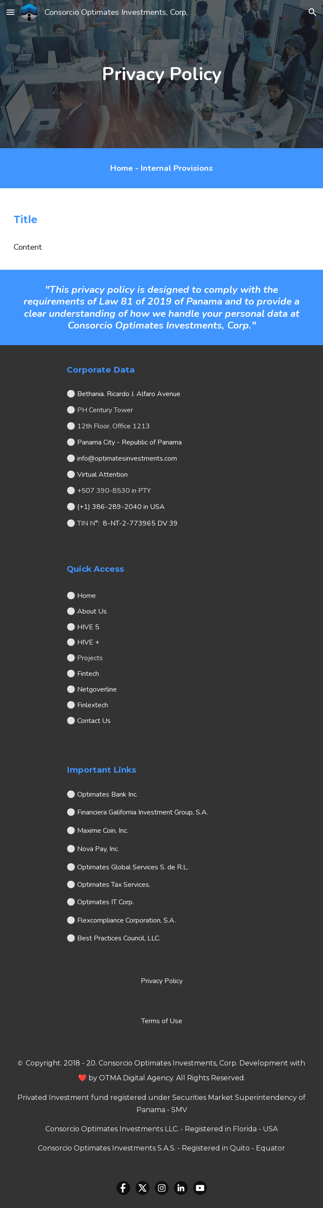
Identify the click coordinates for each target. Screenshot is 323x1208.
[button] (10, 12)
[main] (161, 74)
